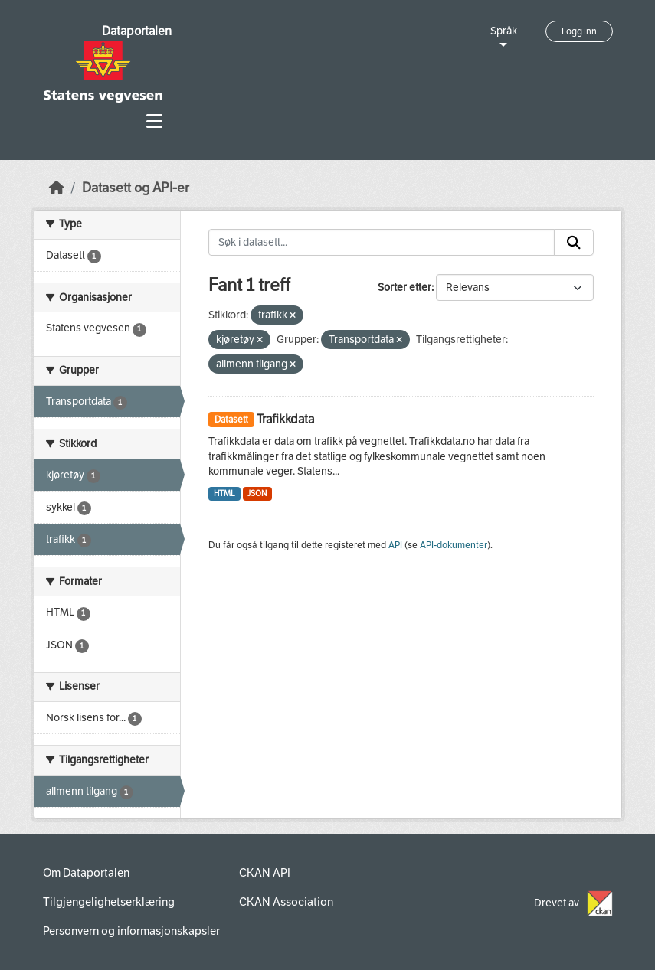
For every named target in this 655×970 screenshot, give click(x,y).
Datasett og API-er (135, 188)
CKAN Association (286, 902)
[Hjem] (56, 188)
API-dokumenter (453, 545)
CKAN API (264, 873)
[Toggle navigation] (154, 121)
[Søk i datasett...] (381, 242)
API (395, 545)
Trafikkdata (285, 419)
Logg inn (579, 31)
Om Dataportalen (86, 873)
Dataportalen (137, 31)
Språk (503, 31)
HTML (224, 493)
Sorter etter (404, 287)
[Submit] (574, 242)
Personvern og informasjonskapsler (131, 931)
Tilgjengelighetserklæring (109, 902)
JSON (257, 493)
